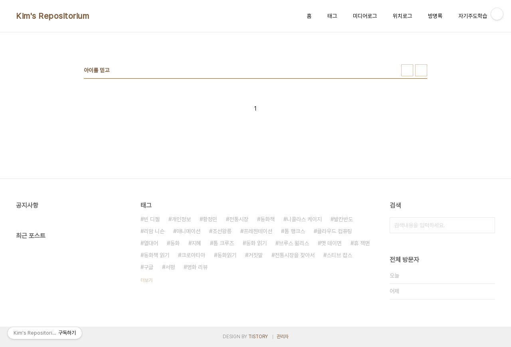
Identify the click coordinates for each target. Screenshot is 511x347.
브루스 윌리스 (294, 243)
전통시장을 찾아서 (295, 255)
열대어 (151, 243)
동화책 (267, 219)
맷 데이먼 (331, 243)
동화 (175, 243)
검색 (487, 225)
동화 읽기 (256, 243)
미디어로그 (365, 16)
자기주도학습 (472, 16)
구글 (148, 267)
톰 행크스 (294, 231)
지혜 (196, 243)
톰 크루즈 (223, 243)
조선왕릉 (222, 231)
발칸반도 (343, 219)
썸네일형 (407, 70)
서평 (170, 267)
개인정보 (181, 219)
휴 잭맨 (362, 243)
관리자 (283, 336)
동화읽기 (226, 255)
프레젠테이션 (258, 231)
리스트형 (421, 70)
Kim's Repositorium (52, 16)
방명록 (435, 16)
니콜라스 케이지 (304, 219)
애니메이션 (188, 231)
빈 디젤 (152, 219)
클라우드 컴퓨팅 (334, 231)
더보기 (147, 280)
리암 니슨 (154, 231)
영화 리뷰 (197, 267)
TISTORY (258, 336)
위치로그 (402, 16)
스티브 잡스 (339, 255)
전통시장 (238, 219)
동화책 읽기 (156, 255)
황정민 (210, 219)
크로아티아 (193, 255)
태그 (332, 16)
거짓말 (255, 255)
